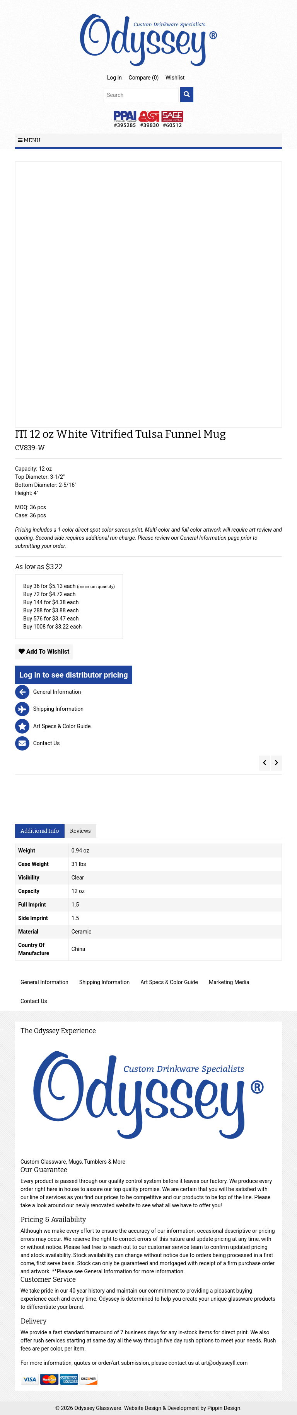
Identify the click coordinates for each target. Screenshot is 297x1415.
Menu (29, 140)
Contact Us (33, 1001)
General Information (203, 538)
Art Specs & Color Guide (169, 982)
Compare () (144, 78)
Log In (114, 78)
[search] (186, 94)
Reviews (80, 831)
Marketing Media (229, 982)
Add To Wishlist (44, 651)
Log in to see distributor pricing (73, 675)
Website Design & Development (162, 1408)
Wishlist (175, 78)
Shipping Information (104, 982)
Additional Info (39, 831)
